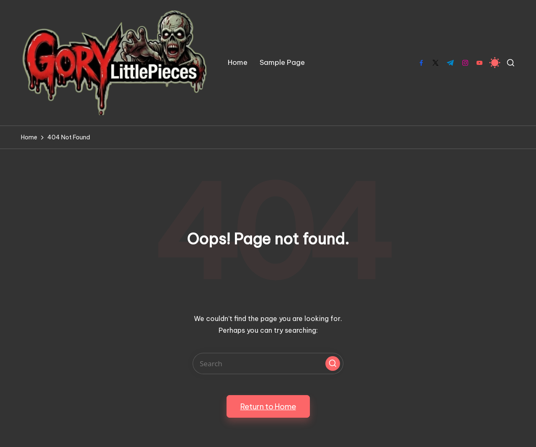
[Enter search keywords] (268, 363)
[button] (332, 363)
